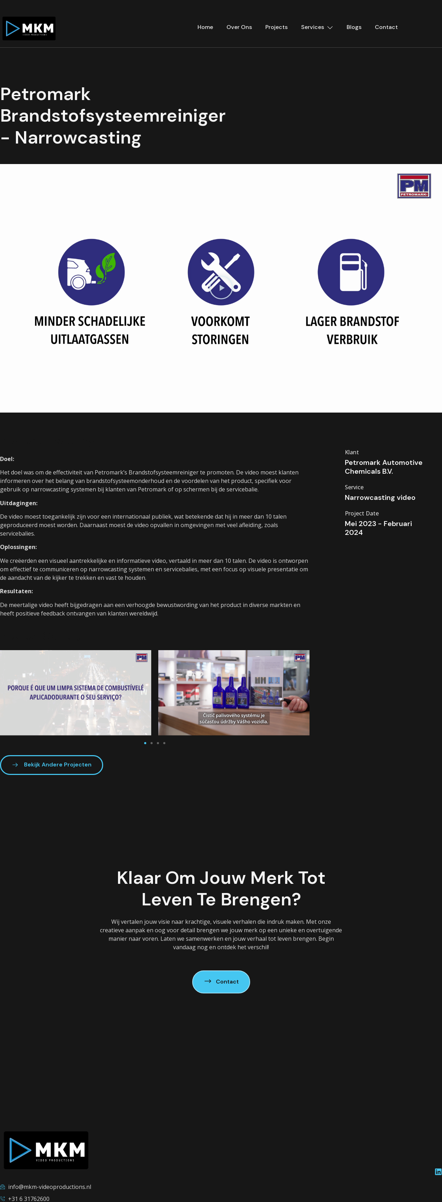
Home (205, 27)
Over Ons (239, 27)
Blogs (354, 27)
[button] (221, 288)
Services (317, 27)
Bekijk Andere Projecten (52, 765)
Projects (276, 27)
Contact (386, 27)
